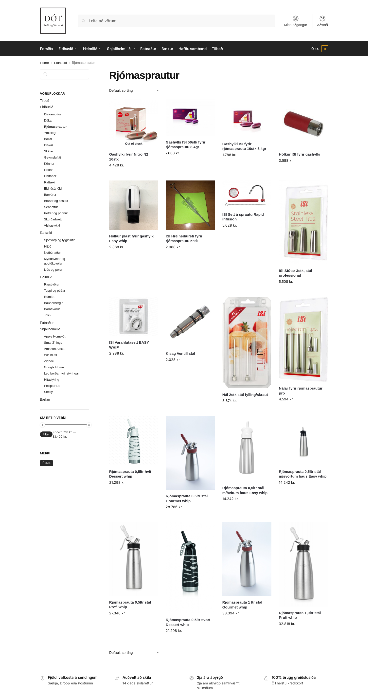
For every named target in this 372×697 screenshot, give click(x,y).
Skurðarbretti (53, 219)
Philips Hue (52, 386)
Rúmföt (49, 297)
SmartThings (53, 342)
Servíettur (51, 207)
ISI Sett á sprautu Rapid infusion (243, 216)
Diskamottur (52, 114)
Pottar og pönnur (56, 213)
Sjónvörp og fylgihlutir (59, 240)
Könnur (49, 163)
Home (44, 63)
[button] (319, 48)
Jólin (47, 315)
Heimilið (46, 277)
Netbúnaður (52, 252)
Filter (46, 434)
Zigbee (49, 361)
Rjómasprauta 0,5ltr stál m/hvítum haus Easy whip (244, 490)
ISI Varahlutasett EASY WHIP (129, 344)
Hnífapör (50, 176)
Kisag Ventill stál (180, 353)
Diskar (48, 145)
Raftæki (49, 182)
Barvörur (50, 195)
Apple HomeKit (55, 336)
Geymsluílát (52, 157)
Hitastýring (51, 379)
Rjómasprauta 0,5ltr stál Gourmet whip (187, 498)
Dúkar (48, 120)
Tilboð (44, 101)
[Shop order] (134, 90)
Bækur (45, 399)
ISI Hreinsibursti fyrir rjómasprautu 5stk (184, 238)
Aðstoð (322, 21)
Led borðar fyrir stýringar (61, 373)
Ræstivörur (52, 284)
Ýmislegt (50, 133)
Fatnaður (47, 323)
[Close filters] (90, 72)
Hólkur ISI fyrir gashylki (299, 154)
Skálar (48, 151)
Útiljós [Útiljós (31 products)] (46, 463)
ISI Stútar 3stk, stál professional (295, 273)
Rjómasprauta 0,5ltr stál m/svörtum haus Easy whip (302, 474)
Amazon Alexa (54, 349)
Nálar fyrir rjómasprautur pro (300, 390)
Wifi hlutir (50, 355)
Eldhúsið (60, 63)
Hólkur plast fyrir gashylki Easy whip (132, 238)
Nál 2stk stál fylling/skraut (245, 395)
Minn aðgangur (295, 21)
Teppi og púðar (54, 290)
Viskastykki (52, 225)
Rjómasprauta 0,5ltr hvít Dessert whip (130, 474)
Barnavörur (52, 309)
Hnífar (48, 170)
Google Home (54, 367)
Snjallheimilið (50, 329)
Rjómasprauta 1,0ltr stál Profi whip (300, 615)
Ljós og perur (53, 269)
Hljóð (48, 246)
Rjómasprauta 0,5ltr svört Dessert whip (188, 622)
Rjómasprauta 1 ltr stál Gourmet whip (242, 604)
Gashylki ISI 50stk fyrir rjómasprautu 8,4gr (185, 144)
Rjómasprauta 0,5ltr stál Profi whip (130, 604)
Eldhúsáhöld (53, 188)
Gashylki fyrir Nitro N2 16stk (128, 156)
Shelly (48, 392)
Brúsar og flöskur (56, 201)
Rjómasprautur (55, 126)
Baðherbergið (53, 303)
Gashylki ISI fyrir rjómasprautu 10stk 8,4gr (244, 146)
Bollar (48, 139)
